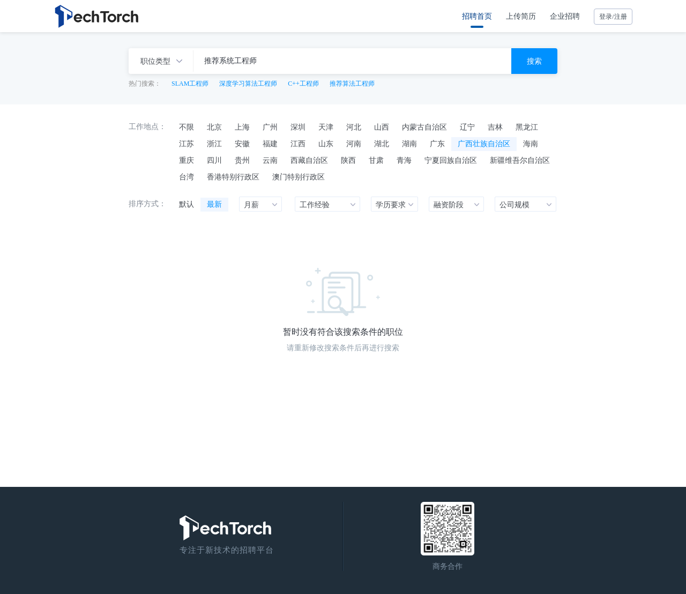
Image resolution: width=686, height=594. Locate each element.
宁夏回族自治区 (450, 160)
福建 (270, 143)
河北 (353, 127)
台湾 (186, 176)
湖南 (409, 143)
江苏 (186, 143)
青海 (404, 160)
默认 (186, 204)
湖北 (381, 143)
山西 (381, 127)
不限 (186, 127)
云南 (270, 160)
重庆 (186, 160)
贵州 (242, 160)
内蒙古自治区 (424, 127)
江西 (297, 143)
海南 (530, 143)
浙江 (214, 143)
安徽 (242, 143)
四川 (214, 160)
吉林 (495, 127)
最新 (214, 204)
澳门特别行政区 (298, 176)
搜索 (534, 61)
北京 (214, 127)
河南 (353, 143)
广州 (270, 127)
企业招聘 (565, 16)
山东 (325, 143)
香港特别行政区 (233, 176)
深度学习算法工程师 (248, 83)
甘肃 (376, 160)
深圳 (297, 127)
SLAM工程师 (190, 83)
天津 (325, 127)
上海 (242, 127)
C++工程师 (303, 83)
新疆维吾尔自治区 (520, 160)
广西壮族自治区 (484, 143)
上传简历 (521, 16)
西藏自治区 (309, 160)
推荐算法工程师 (352, 83)
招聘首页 (477, 16)
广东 (437, 143)
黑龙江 (527, 127)
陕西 (348, 160)
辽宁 (467, 127)
